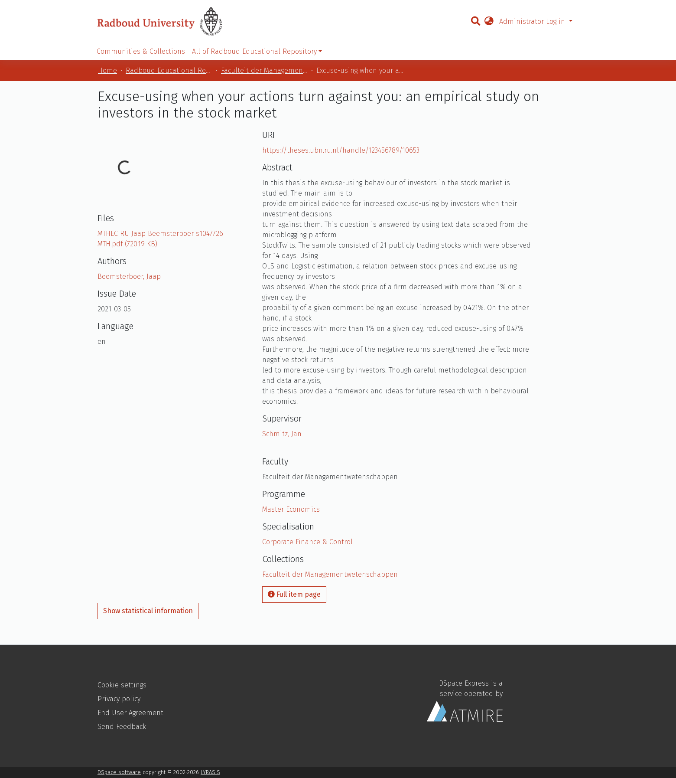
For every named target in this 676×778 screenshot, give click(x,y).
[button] (489, 21)
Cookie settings (122, 685)
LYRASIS (210, 772)
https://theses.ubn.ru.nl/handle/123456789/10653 (340, 150)
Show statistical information (148, 611)
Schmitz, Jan (282, 434)
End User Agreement (130, 713)
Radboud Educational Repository (169, 70)
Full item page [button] (294, 594)
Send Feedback (122, 726)
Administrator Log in (533, 21)
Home (107, 70)
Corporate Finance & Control (307, 542)
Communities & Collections (141, 51)
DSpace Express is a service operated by (465, 700)
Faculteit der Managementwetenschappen (264, 70)
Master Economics (291, 509)
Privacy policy (119, 699)
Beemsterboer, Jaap (129, 276)
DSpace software (119, 772)
